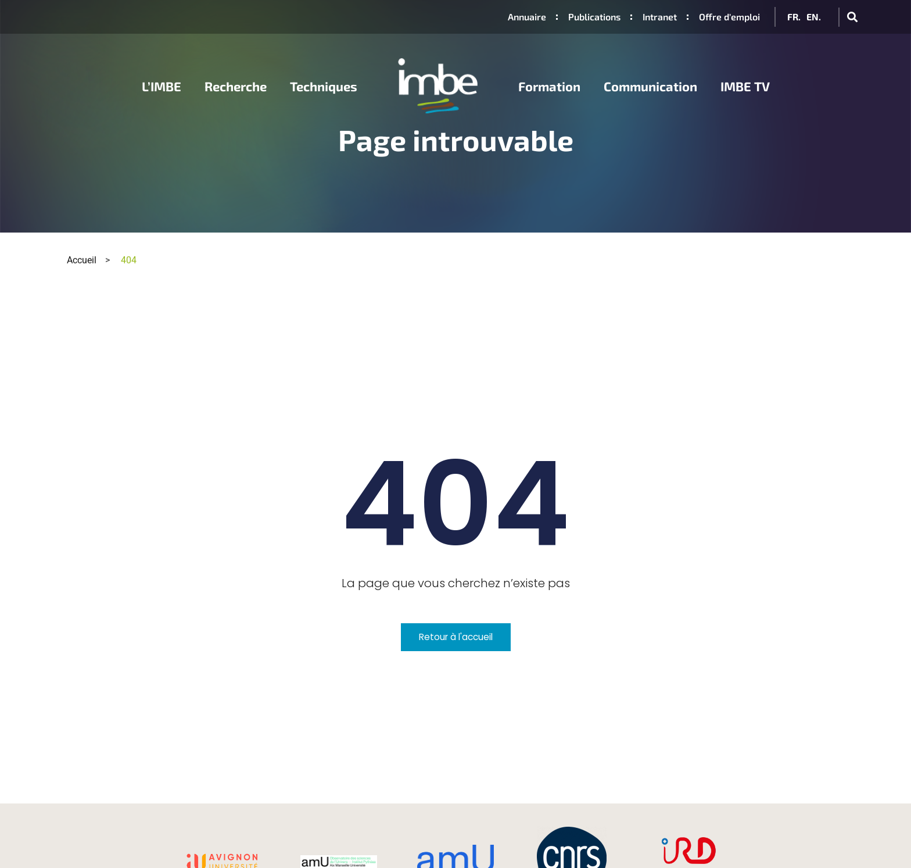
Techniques (323, 86)
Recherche (236, 86)
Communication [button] (650, 86)
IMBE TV (745, 86)
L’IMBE (161, 86)
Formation (549, 86)
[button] (852, 17)
